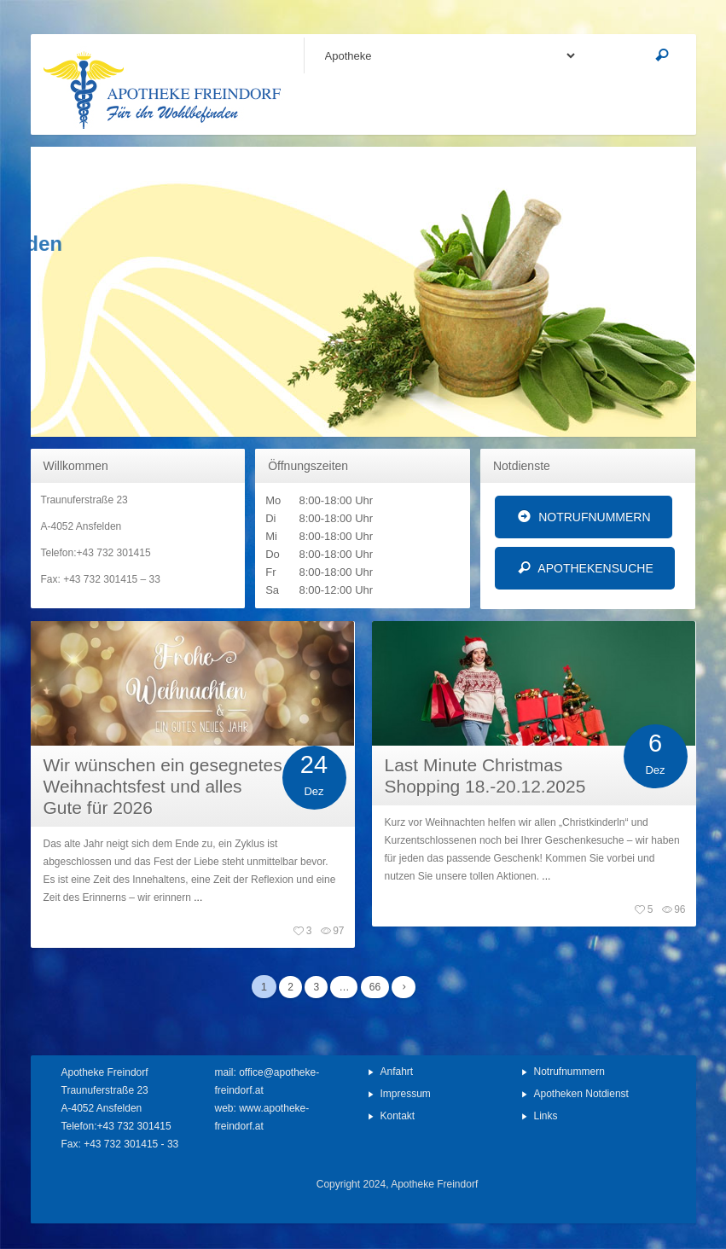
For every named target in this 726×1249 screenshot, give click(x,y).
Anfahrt (397, 1072)
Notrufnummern (569, 1072)
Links (546, 1116)
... (196, 897)
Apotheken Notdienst (581, 1094)
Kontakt (397, 1116)
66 (374, 987)
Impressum (405, 1094)
